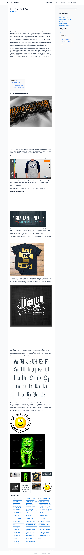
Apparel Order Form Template (45, 498)
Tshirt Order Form (29, 507)
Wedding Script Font (17, 507)
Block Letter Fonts (16, 532)
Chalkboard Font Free (30, 500)
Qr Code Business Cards (44, 526)
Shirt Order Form (16, 515)
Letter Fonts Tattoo (17, 521)
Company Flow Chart (63, 23)
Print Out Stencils (29, 543)
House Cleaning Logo (63, 21)
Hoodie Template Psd (17, 516)
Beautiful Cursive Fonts (31, 524)
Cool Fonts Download (17, 518)
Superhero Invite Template (44, 506)
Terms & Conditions (72, 2)
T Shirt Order (15, 501)
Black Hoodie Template (44, 529)
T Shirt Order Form (16, 513)
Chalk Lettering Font (17, 536)
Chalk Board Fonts (16, 538)
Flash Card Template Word (44, 536)
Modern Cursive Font (30, 535)
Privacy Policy (63, 2)
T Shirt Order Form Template (18, 520)
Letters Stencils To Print (44, 507)
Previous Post (11, 550)
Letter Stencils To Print (44, 541)
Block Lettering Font (17, 512)
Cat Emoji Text (42, 539)
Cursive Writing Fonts (17, 543)
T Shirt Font (15, 498)
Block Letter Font (16, 541)
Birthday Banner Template (31, 538)
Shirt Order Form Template (44, 527)
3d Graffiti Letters (29, 516)
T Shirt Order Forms (17, 509)
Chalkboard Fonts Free (30, 521)
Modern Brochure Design (44, 501)
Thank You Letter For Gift (44, 500)
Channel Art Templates (44, 538)
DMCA (57, 2)
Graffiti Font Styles (30, 509)
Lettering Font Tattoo (30, 518)
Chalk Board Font (16, 529)
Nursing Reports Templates (64, 25)
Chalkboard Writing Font (31, 523)
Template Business (13, 2)
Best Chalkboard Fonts (17, 539)
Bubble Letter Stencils (30, 506)
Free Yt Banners (16, 530)
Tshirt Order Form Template (45, 503)
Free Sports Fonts (16, 527)
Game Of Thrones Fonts (31, 520)
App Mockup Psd (29, 515)
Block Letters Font (16, 535)
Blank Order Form (29, 504)
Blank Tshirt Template (30, 541)
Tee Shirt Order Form (17, 506)
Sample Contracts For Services (65, 19)
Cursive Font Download (31, 498)
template (60, 32)
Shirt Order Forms (16, 526)
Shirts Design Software (17, 500)
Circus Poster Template (63, 17)
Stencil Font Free (16, 533)
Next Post (52, 550)
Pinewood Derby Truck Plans (45, 504)
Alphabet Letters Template (44, 521)
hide (17, 80)
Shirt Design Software (17, 510)
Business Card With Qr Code (32, 536)
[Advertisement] (20, 22)
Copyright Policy (50, 2)
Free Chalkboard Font (30, 513)
